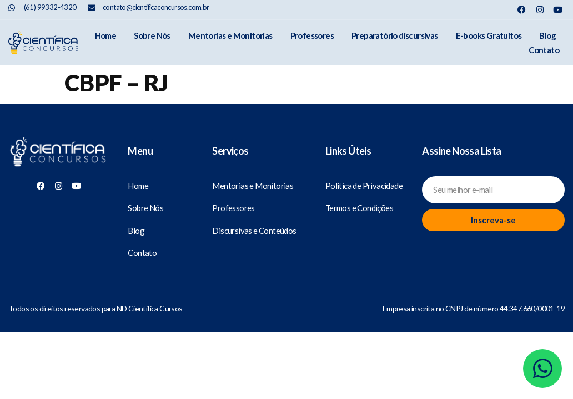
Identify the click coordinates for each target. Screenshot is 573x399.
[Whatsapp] (542, 368)
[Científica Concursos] (58, 152)
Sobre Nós (152, 35)
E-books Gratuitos (489, 35)
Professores (312, 35)
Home (106, 35)
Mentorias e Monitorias (230, 35)
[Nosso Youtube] (558, 10)
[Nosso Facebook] (521, 10)
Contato (544, 50)
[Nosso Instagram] (540, 10)
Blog (547, 35)
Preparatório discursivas (394, 35)
